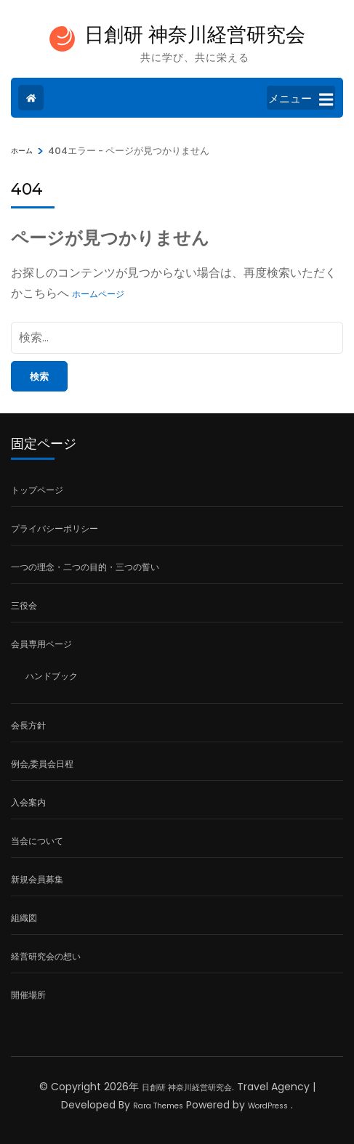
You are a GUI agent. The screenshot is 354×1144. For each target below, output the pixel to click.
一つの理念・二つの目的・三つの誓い (85, 567)
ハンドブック (51, 676)
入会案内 (28, 802)
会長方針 (28, 725)
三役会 (24, 605)
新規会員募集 (37, 879)
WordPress (268, 1105)
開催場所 (28, 995)
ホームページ (98, 294)
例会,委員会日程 (42, 764)
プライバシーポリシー (54, 528)
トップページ (37, 490)
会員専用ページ (41, 644)
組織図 (24, 918)
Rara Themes (158, 1105)
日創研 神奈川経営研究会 (194, 34)
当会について (37, 841)
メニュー (300, 99)
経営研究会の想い (46, 956)
